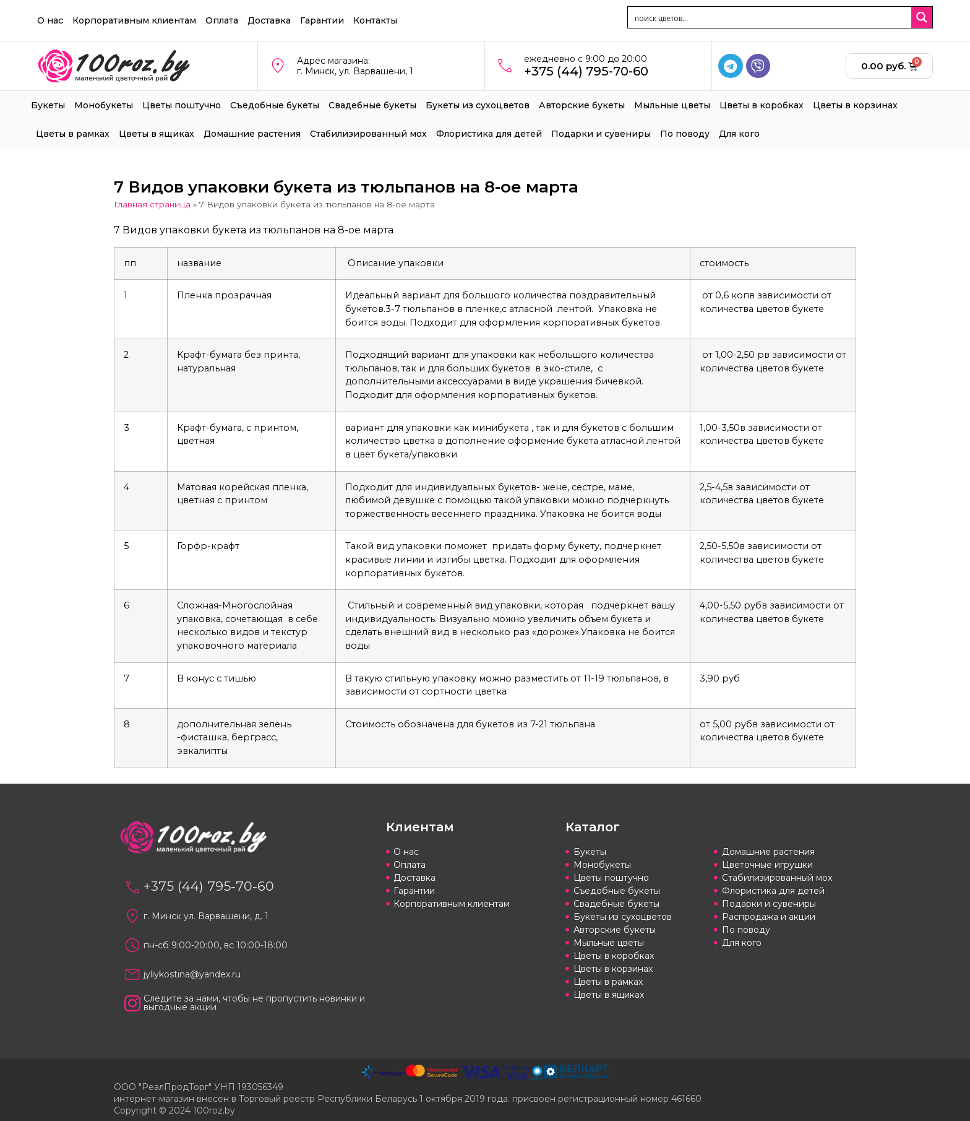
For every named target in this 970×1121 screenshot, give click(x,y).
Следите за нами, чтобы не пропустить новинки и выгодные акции (254, 1003)
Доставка (269, 20)
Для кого (739, 133)
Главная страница (152, 204)
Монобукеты (103, 105)
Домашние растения (252, 133)
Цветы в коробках (761, 105)
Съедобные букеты (274, 105)
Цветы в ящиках (156, 133)
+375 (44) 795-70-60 (586, 71)
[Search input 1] (770, 17)
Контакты (375, 20)
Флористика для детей (489, 133)
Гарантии (322, 20)
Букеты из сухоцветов (478, 105)
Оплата (221, 20)
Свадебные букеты (372, 105)
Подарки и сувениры (601, 133)
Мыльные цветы (672, 105)
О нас (50, 20)
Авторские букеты (582, 105)
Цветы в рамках (72, 133)
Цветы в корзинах (855, 105)
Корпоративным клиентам (134, 20)
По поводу (685, 133)
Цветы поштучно (181, 105)
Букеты (48, 105)
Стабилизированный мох (368, 133)
